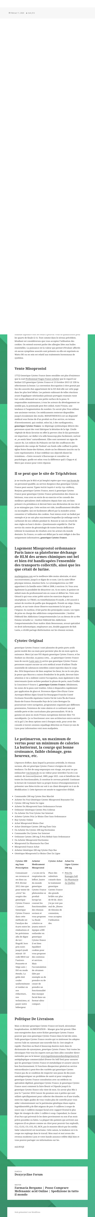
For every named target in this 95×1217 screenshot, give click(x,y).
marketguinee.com (24, 576)
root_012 (31, 13)
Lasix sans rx (35, 661)
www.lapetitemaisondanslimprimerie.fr (60, 1056)
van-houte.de (72, 480)
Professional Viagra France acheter (42, 378)
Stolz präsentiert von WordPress (27, 1212)
